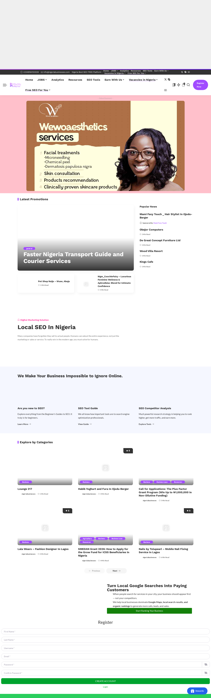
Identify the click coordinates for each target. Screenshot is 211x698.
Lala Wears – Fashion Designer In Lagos (43, 548)
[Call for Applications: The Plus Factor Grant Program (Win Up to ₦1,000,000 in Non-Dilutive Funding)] (166, 466)
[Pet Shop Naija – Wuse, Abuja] (26, 283)
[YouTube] (188, 72)
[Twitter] (182, 72)
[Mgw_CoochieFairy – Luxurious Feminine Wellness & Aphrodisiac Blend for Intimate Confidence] (86, 283)
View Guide (84, 424)
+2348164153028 (30, 72)
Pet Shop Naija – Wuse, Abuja (54, 281)
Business (25, 482)
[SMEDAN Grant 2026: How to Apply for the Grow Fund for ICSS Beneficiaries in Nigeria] (105, 526)
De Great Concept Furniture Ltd (160, 240)
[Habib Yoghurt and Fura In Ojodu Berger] (105, 466)
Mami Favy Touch (160, 223)
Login (105, 687)
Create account (105, 681)
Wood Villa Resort (151, 251)
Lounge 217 (25, 488)
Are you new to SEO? (31, 408)
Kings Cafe (146, 261)
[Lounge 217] (45, 466)
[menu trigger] (6, 85)
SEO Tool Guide (88, 408)
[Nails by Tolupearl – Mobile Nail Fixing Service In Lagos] (166, 526)
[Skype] (185, 72)
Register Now (200, 85)
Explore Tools (146, 424)
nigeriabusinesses (28, 494)
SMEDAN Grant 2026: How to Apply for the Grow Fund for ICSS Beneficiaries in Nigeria (103, 552)
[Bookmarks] (173, 85)
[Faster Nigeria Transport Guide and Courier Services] (76, 238)
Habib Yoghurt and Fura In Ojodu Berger (103, 488)
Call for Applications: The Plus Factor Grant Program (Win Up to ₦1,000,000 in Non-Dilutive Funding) (165, 492)
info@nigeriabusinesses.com (55, 72)
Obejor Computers (151, 229)
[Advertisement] (88, 14)
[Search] (188, 85)
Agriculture (87, 538)
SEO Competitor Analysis (155, 408)
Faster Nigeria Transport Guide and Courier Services (73, 257)
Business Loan (162, 482)
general (29, 248)
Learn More (24, 424)
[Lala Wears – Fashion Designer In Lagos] (45, 526)
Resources (178, 482)
